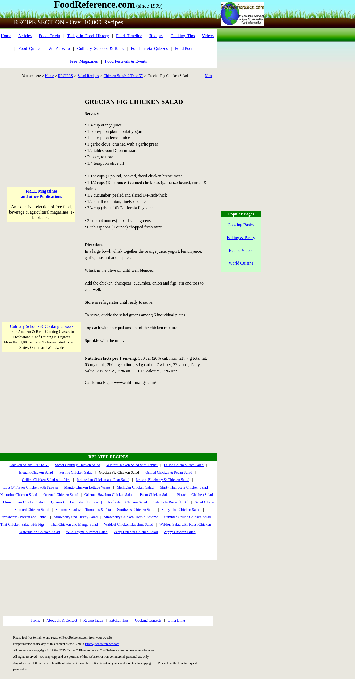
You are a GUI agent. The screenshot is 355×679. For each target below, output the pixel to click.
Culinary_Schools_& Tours (100, 48)
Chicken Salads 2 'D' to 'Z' (123, 76)
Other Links (176, 620)
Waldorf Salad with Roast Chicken (185, 525)
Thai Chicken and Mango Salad (74, 525)
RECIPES (65, 76)
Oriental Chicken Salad (60, 495)
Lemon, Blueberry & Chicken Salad (162, 480)
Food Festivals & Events (126, 61)
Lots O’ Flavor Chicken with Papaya (30, 487)
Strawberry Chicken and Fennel (24, 517)
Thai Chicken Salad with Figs (22, 525)
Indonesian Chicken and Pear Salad (103, 480)
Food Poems (185, 48)
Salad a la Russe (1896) (170, 502)
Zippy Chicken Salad (179, 532)
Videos (208, 35)
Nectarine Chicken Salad (18, 495)
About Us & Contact (62, 620)
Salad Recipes (88, 76)
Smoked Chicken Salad (31, 510)
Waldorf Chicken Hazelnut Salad (128, 525)
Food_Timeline (129, 35)
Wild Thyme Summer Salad (87, 532)
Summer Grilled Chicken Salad (187, 517)
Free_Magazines (84, 61)
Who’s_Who (59, 48)
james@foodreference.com (102, 644)
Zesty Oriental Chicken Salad (136, 532)
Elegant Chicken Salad (36, 472)
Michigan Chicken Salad (135, 487)
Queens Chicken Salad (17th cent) (76, 502)
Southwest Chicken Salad (136, 510)
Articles (25, 35)
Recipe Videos (241, 250)
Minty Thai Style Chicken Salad (184, 487)
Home (6, 35)
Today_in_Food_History (88, 35)
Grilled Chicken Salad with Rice (46, 480)
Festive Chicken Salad (75, 472)
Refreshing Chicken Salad (127, 502)
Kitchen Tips (119, 620)
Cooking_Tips (183, 35)
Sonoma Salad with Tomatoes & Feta (83, 510)
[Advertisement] (41, 130)
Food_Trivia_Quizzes (149, 48)
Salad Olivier (204, 502)
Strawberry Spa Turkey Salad (76, 517)
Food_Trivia (49, 35)
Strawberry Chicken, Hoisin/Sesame (131, 517)
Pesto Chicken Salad (155, 495)
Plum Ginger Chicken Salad (24, 502)
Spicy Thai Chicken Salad (181, 510)
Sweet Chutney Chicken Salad (77, 465)
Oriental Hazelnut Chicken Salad (109, 495)
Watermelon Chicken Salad (39, 532)
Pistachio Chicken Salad (195, 495)
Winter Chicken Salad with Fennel (132, 465)
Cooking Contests (148, 620)
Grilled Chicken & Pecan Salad (168, 472)
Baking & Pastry (241, 237)
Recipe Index (93, 620)
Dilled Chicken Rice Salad (184, 465)
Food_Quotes (29, 48)
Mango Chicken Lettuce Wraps (87, 487)
